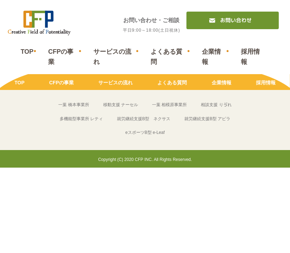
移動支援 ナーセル (120, 105)
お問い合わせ (236, 20)
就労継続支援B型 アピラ (207, 118)
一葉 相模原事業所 (169, 105)
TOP (27, 51)
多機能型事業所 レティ (81, 118)
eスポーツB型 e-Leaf (145, 132)
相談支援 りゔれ (216, 105)
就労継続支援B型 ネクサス (143, 118)
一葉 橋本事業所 (73, 105)
